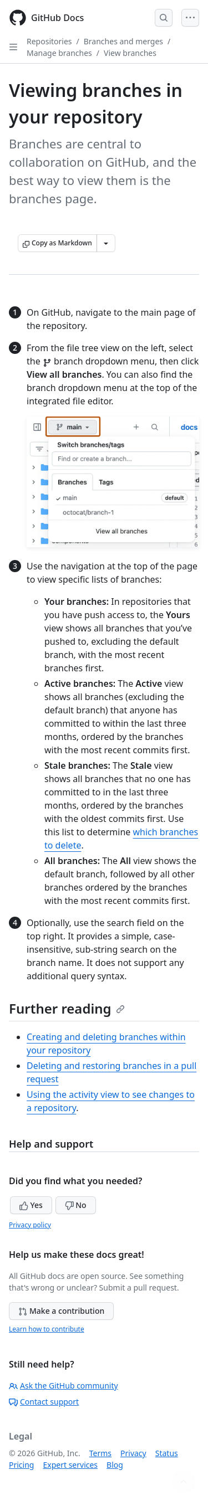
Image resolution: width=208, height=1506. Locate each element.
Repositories (49, 41)
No (76, 1205)
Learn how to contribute (46, 1329)
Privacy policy (30, 1225)
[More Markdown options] (106, 243)
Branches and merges (123, 41)
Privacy (133, 1453)
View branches (130, 53)
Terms (100, 1453)
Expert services (70, 1464)
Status (166, 1453)
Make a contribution (61, 1310)
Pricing (21, 1464)
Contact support (44, 1401)
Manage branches (59, 53)
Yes (31, 1205)
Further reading (67, 1008)
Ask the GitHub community (63, 1385)
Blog (114, 1464)
